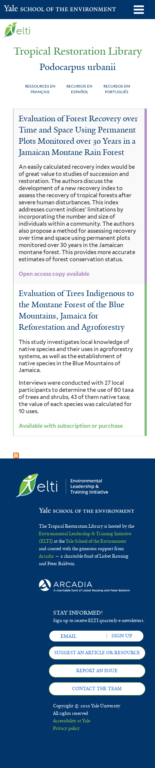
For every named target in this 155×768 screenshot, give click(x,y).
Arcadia (46, 556)
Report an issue (97, 671)
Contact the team (97, 689)
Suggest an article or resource (97, 653)
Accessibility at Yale (71, 721)
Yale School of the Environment (22, 8)
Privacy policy (66, 728)
